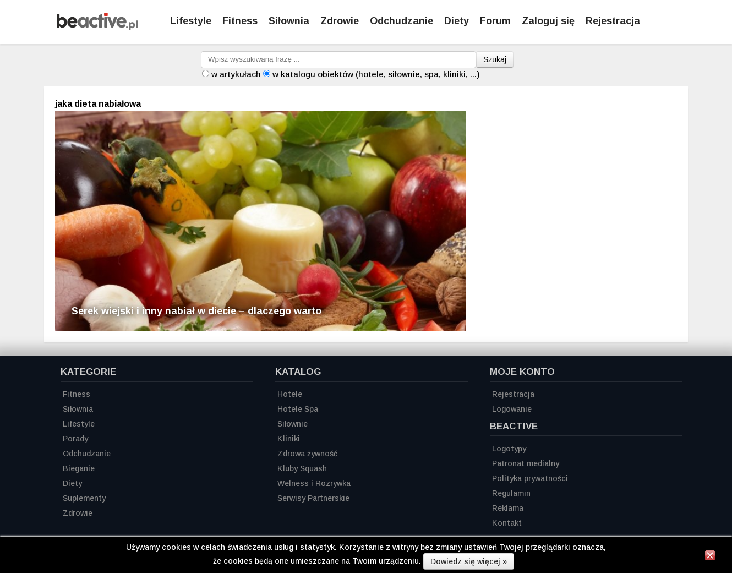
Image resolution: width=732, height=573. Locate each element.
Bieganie (79, 468)
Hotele (289, 394)
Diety (456, 20)
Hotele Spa (297, 409)
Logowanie (512, 409)
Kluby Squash (302, 468)
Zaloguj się (548, 20)
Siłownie (292, 423)
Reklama (507, 508)
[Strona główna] (97, 26)
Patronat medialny (525, 463)
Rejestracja (513, 394)
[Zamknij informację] (710, 557)
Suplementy (84, 498)
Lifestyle (190, 20)
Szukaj (494, 59)
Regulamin (511, 493)
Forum (495, 20)
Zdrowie (339, 20)
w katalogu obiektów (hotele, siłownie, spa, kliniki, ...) (376, 74)
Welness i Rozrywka (314, 483)
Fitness (240, 20)
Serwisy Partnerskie (313, 498)
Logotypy (509, 448)
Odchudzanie (401, 20)
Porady (75, 438)
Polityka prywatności (530, 478)
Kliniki (288, 438)
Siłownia (289, 20)
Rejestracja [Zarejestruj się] (613, 20)
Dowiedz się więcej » (468, 561)
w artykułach (236, 74)
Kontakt (507, 523)
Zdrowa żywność (307, 453)
